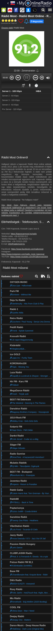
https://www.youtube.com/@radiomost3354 (29, 257)
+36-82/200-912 (21, 236)
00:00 (5, 78)
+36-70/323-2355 (19, 241)
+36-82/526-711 (25, 239)
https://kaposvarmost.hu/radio (24, 234)
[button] (11, 77)
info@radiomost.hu (16, 244)
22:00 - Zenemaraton (25, 70)
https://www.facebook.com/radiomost (27, 249)
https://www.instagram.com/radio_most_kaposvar (23, 254)
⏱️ (36, 85)
